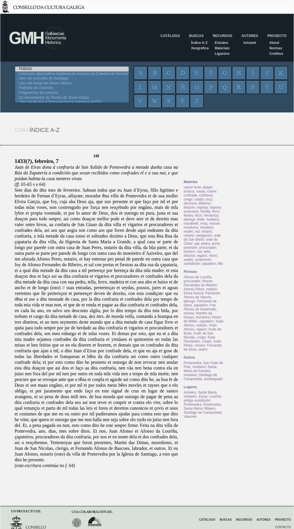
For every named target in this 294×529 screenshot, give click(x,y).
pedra (205, 244)
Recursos (222, 36)
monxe (214, 223)
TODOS (72, 69)
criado (199, 199)
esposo (215, 207)
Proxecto (277, 36)
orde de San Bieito (202, 238)
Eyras (203, 396)
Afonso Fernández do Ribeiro (200, 283)
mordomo (191, 227)
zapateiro (209, 264)
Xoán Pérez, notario (202, 343)
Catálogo (170, 36)
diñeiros (204, 203)
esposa (202, 207)
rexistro (189, 252)
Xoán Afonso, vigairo (200, 327)
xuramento (203, 260)
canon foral (192, 187)
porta (215, 244)
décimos (190, 203)
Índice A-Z (199, 43)
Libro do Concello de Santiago (72, 78)
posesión (190, 248)
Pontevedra (192, 363)
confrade (190, 195)
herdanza (211, 215)
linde (200, 219)
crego (188, 199)
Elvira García (193, 293)
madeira (212, 219)
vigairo (202, 256)
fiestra (188, 215)
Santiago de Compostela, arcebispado (203, 377)
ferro (215, 211)
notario (206, 232)
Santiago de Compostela (202, 413)
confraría (205, 195)
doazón (189, 207)
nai (197, 232)
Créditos (276, 54)
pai (197, 244)
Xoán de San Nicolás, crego (198, 335)
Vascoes (190, 417)
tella (207, 252)
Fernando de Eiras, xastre (203, 347)
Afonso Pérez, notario (200, 289)
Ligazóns (222, 54)
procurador (207, 248)
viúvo (213, 256)
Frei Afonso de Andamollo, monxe (200, 309)
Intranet (249, 43)
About (274, 43)
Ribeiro (209, 409)
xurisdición (192, 264)
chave (211, 191)
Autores (249, 36)
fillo (220, 264)
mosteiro (206, 227)
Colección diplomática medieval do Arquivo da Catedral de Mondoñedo (72, 73)
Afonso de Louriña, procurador (198, 279)
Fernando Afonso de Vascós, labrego (202, 297)
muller (188, 232)
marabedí (191, 223)
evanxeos (191, 211)
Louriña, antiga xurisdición (203, 398)
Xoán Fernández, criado (199, 339)
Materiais (222, 48)
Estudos (221, 43)
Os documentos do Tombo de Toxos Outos (72, 97)
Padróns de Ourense (72, 87)
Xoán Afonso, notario (204, 323)
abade (207, 187)
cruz (208, 199)
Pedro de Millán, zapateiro (202, 319)
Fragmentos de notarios (72, 92)
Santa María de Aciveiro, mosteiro (200, 371)
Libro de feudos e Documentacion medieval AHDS (72, 102)
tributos (189, 256)
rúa (199, 252)
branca (189, 191)
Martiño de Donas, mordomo (198, 315)
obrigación (204, 236)
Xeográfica (200, 48)
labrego (189, 219)
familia (205, 211)
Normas (275, 48)
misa (203, 223)
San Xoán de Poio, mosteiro (203, 365)
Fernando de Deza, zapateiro (200, 303)
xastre (188, 260)
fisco (198, 215)
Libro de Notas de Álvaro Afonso (72, 83)
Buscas (196, 36)
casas (200, 191)
